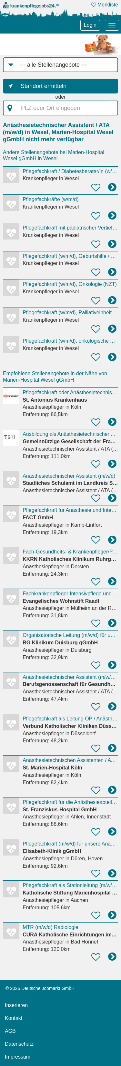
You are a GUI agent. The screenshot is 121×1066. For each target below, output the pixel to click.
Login (90, 25)
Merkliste (104, 4)
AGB (10, 1031)
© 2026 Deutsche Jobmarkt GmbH (40, 988)
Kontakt (13, 1018)
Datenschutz (19, 1044)
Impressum (17, 1057)
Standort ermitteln (43, 86)
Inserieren (16, 1005)
